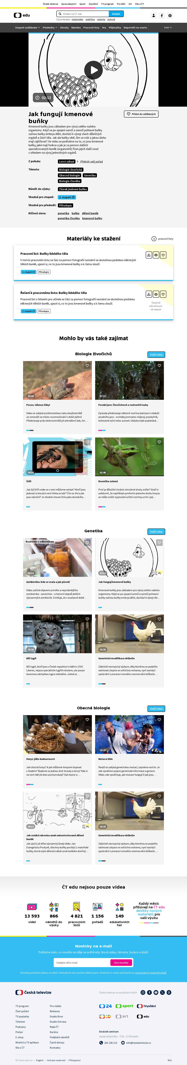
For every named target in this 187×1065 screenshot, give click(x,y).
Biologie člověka (69, 181)
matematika (77, 19)
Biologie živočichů (70, 170)
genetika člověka (69, 218)
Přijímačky (115, 27)
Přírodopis (65, 205)
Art (130, 3)
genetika (63, 213)
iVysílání (93, 3)
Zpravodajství (68, 3)
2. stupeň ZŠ (67, 197)
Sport (83, 3)
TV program (107, 3)
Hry (104, 27)
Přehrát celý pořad (91, 161)
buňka (75, 213)
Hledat (116, 13)
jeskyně (111, 19)
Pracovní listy (91, 27)
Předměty (48, 27)
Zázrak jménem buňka (73, 189)
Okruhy (64, 27)
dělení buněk (90, 213)
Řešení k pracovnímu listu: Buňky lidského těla (53, 293)
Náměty (76, 27)
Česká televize (50, 3)
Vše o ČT (139, 3)
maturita (101, 19)
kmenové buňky (92, 218)
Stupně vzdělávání (26, 27)
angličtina (90, 19)
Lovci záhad (66, 161)
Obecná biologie (69, 175)
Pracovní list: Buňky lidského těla (44, 253)
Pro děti (121, 3)
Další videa (156, 354)
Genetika (90, 175)
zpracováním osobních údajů (150, 970)
